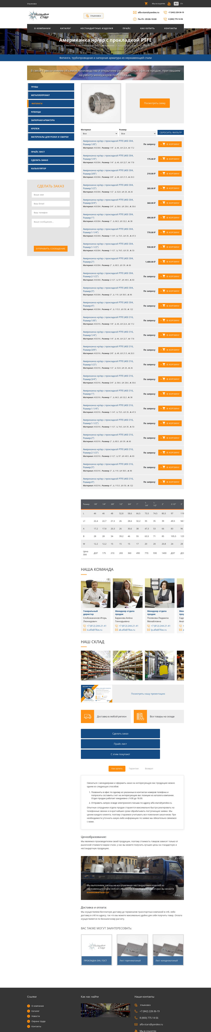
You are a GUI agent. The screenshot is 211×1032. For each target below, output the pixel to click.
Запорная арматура (43, 120)
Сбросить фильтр (171, 134)
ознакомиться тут (98, 870)
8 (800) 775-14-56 (174, 19)
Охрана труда (38, 999)
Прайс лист (38, 152)
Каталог (65, 28)
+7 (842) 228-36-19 (175, 12)
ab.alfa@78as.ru (127, 632)
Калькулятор (38, 168)
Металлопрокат (40, 95)
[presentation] (54, 237)
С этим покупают (168, 733)
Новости (36, 994)
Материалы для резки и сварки (50, 137)
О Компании (42, 28)
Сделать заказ (39, 160)
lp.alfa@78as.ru (159, 632)
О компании (38, 983)
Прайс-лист (132, 733)
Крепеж (35, 129)
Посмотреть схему (154, 103)
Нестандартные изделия (96, 28)
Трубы (34, 87)
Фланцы (36, 112)
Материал (86, 130)
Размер (122, 130)
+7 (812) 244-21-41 (97, 628)
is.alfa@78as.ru (94, 632)
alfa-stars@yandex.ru (146, 12)
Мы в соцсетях (145, 1008)
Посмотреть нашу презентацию (145, 694)
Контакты (170, 28)
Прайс (127, 28)
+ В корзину (169, 146)
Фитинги (37, 104)
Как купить (147, 28)
